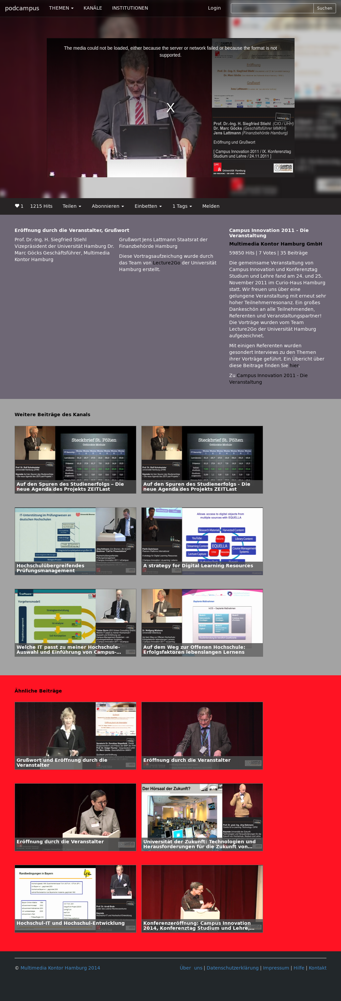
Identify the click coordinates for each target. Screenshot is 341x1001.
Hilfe (299, 968)
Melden (211, 206)
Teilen (72, 206)
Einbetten (148, 206)
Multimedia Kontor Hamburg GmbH (275, 244)
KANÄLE (93, 8)
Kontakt (317, 968)
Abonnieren (108, 206)
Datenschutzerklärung (233, 968)
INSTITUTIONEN (130, 8)
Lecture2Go (166, 263)
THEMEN (61, 8)
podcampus (22, 8)
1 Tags (182, 206)
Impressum (276, 968)
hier (294, 365)
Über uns (191, 968)
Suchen (324, 8)
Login (214, 8)
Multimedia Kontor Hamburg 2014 (60, 968)
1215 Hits (41, 206)
